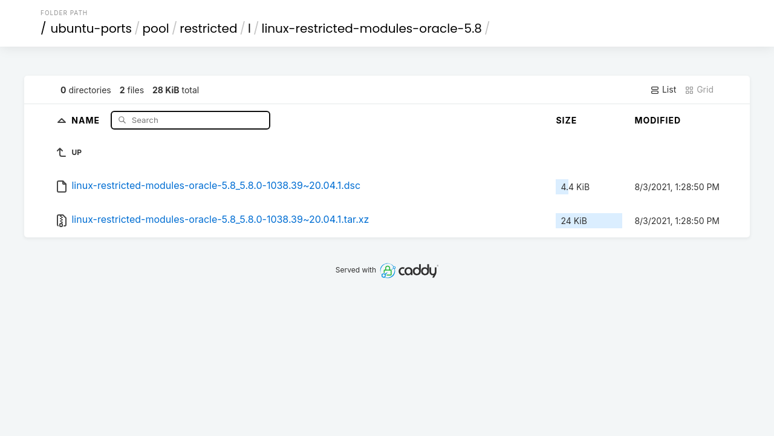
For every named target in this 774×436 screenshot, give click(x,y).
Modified (657, 120)
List (663, 89)
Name (86, 119)
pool (156, 28)
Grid (699, 89)
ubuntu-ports (91, 28)
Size (566, 120)
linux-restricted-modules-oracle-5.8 (371, 28)
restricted (208, 28)
